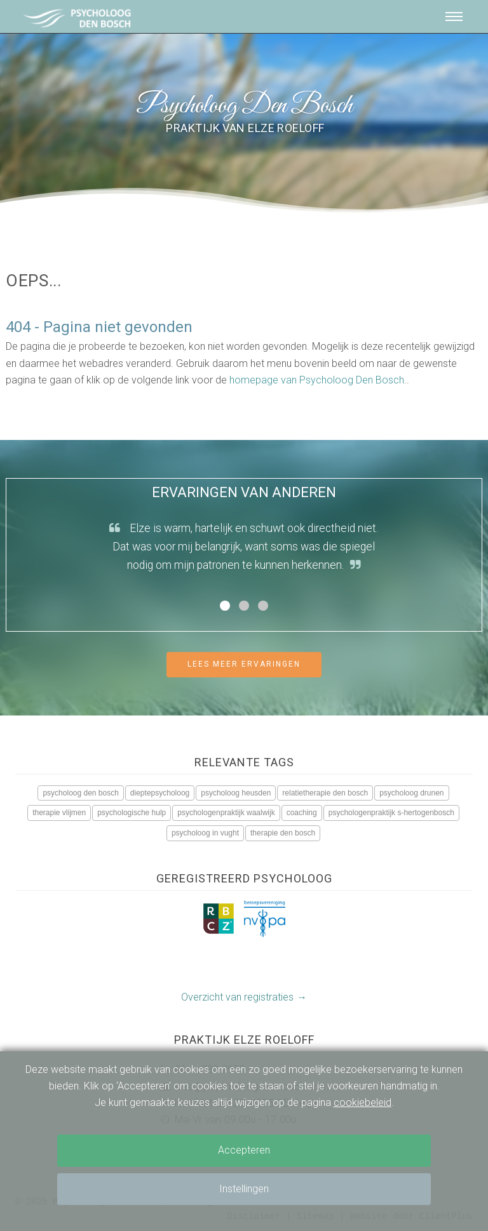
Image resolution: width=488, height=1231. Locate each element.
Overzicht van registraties (237, 997)
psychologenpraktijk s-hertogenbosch (391, 812)
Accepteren (244, 1150)
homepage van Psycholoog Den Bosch (316, 380)
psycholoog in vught (205, 832)
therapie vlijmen (59, 812)
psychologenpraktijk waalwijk (225, 812)
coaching (302, 812)
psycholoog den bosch (80, 793)
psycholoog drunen (411, 793)
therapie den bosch (282, 832)
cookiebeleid (362, 1102)
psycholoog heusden (236, 793)
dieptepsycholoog (159, 793)
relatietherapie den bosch (325, 793)
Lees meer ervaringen (244, 664)
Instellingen (244, 1189)
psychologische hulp (131, 812)
